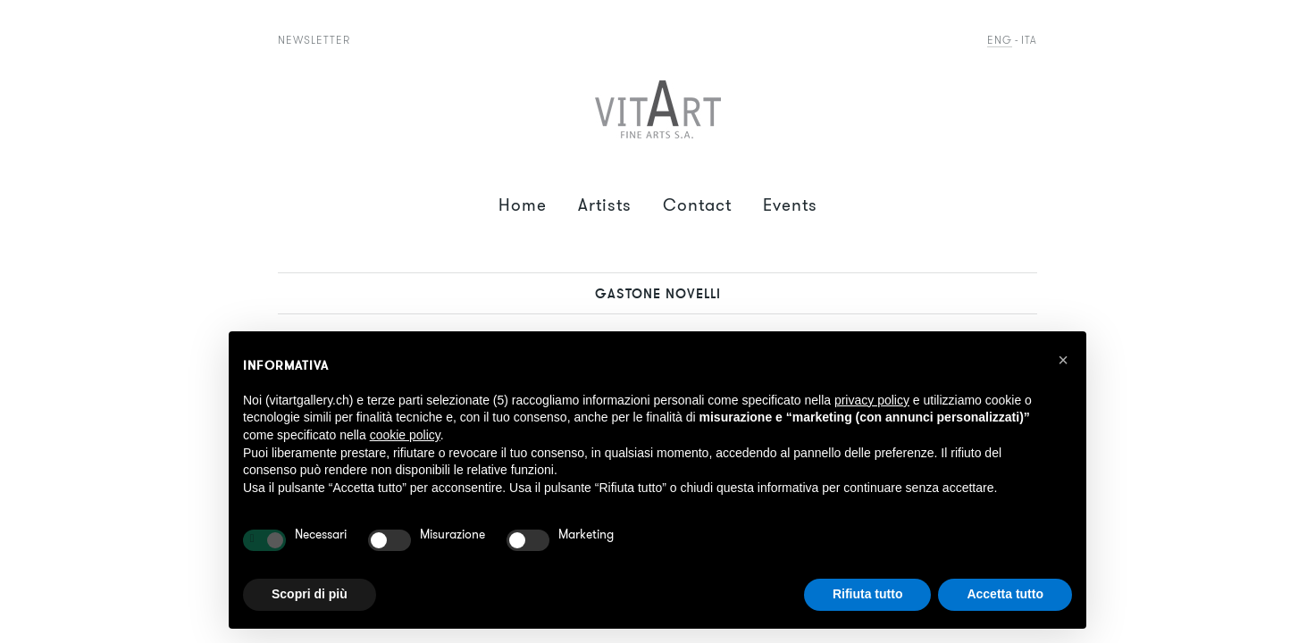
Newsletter (314, 39)
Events (790, 205)
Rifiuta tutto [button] (868, 594)
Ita (1029, 39)
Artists (605, 205)
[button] (1063, 360)
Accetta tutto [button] (1005, 594)
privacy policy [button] (871, 400)
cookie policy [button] (405, 435)
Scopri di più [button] (310, 594)
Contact (697, 205)
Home (522, 205)
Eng (999, 39)
